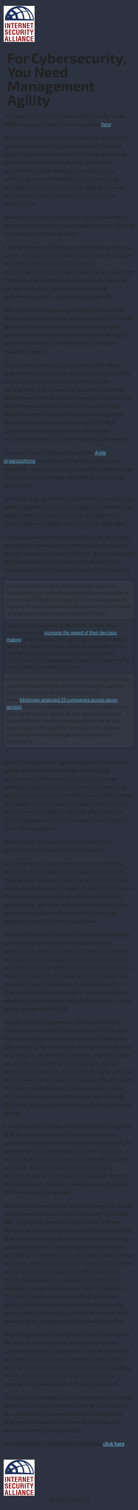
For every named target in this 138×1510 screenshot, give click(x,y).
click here (113, 1444)
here (106, 124)
